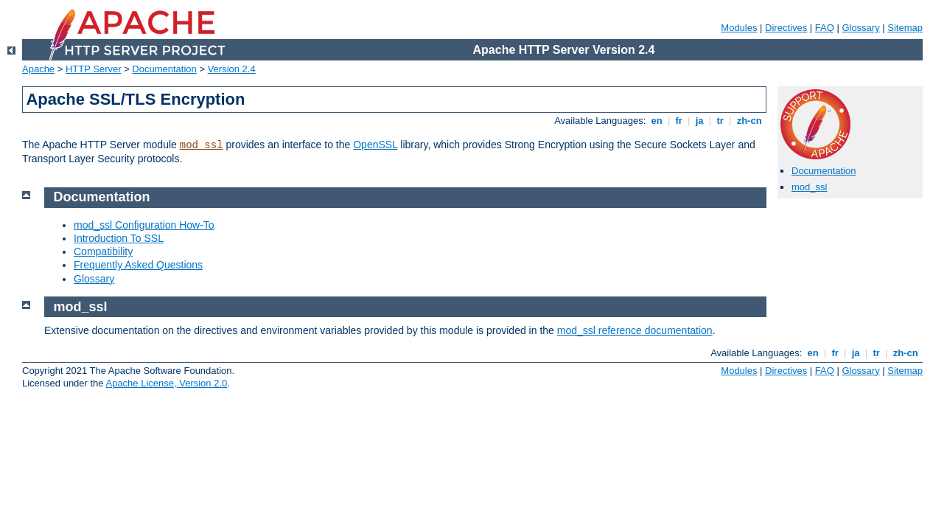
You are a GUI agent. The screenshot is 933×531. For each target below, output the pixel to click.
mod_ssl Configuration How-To (144, 225)
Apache (38, 68)
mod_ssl (201, 145)
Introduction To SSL (119, 238)
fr (679, 120)
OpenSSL (375, 144)
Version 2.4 (232, 68)
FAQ (824, 27)
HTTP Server (94, 68)
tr (720, 120)
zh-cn (749, 120)
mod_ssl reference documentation (635, 330)
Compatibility (103, 251)
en (657, 120)
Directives (786, 27)
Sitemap (905, 27)
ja (699, 120)
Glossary (860, 27)
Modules (739, 27)
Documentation (164, 68)
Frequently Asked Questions (138, 265)
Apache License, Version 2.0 (166, 383)
